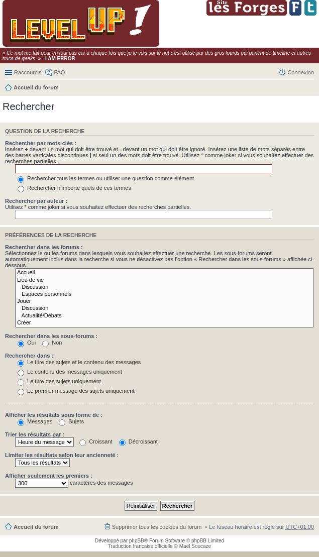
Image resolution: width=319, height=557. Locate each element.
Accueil (164, 272)
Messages (35, 421)
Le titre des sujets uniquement (59, 381)
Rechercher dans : (29, 356)
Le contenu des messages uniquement (70, 372)
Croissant (96, 441)
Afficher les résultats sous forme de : (53, 415)
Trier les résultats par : (34, 434)
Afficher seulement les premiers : (48, 476)
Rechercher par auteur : (36, 201)
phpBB (136, 540)
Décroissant (138, 441)
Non (52, 343)
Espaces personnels (164, 294)
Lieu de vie (164, 280)
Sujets (71, 421)
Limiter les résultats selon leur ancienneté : (62, 455)
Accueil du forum (36, 87)
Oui (27, 343)
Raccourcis (27, 72)
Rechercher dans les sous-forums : (51, 336)
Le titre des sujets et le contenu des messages (79, 362)
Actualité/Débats (164, 315)
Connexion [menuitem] (300, 72)
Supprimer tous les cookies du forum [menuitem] (157, 527)
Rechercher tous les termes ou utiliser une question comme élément (106, 178)
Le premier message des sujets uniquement (76, 391)
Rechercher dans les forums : (44, 247)
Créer (164, 322)
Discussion (164, 287)
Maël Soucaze (195, 546)
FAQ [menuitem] (59, 72)
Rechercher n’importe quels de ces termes (74, 188)
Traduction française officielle (140, 546)
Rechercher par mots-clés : (40, 143)
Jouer (164, 301)
